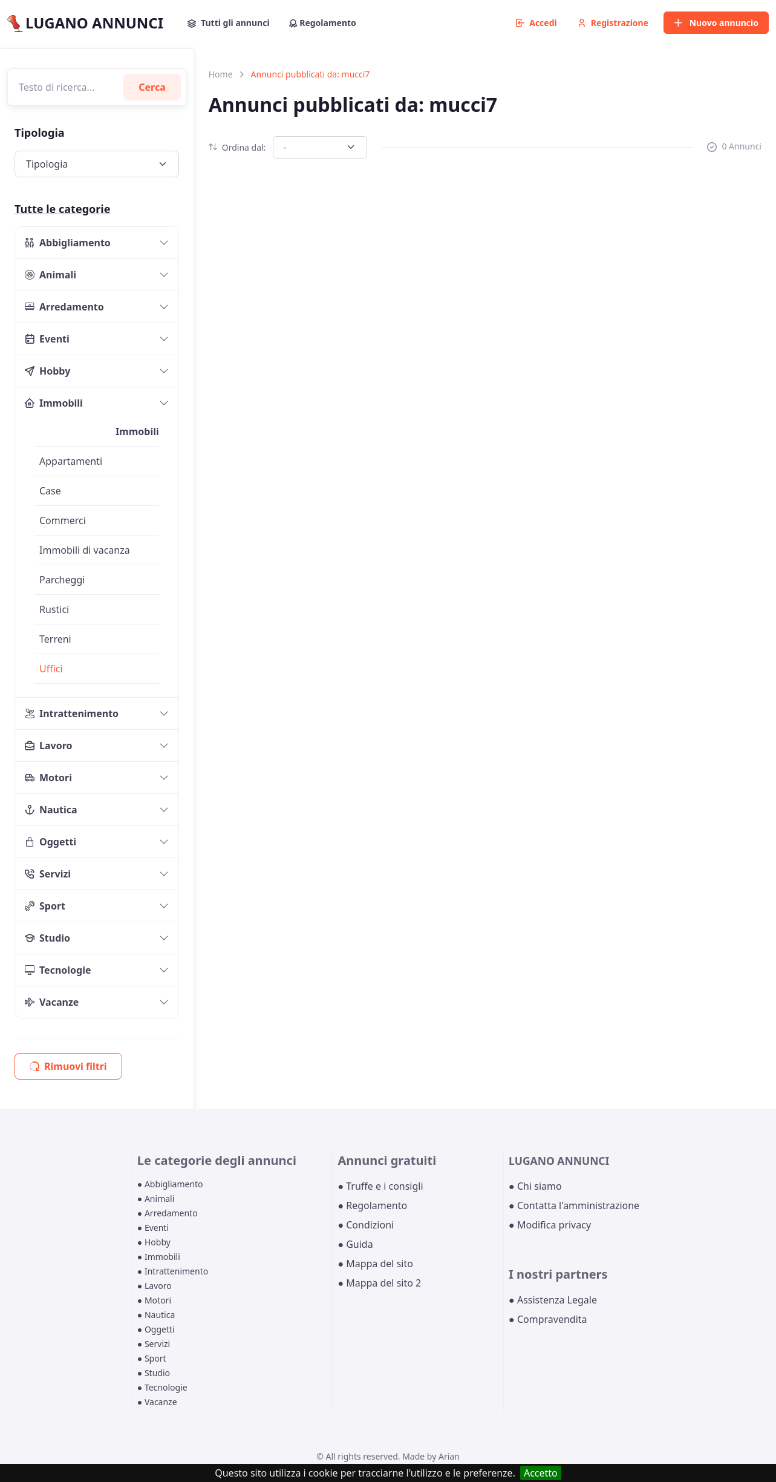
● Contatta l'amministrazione (574, 1205)
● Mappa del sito (375, 1263)
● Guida (355, 1244)
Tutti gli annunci (228, 22)
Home (221, 74)
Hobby (47, 371)
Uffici (51, 668)
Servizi (48, 873)
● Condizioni (365, 1224)
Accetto (541, 1473)
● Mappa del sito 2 (379, 1283)
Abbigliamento (68, 242)
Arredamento (64, 306)
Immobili (54, 403)
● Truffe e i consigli (380, 1186)
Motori (48, 777)
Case (50, 490)
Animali (50, 274)
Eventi (47, 339)
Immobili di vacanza (84, 550)
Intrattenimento (72, 713)
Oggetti (50, 841)
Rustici (54, 609)
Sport (45, 906)
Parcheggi (62, 579)
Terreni (55, 639)
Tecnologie (58, 970)
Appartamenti (70, 461)
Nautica (51, 809)
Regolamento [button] (322, 22)
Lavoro (49, 745)
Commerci (62, 520)
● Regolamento (372, 1205)
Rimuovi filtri (68, 1066)
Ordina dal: (237, 147)
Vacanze (52, 1002)
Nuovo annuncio (716, 22)
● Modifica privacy (550, 1224)
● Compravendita (548, 1319)
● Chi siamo (535, 1186)
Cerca (152, 87)
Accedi (536, 22)
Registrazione (613, 22)
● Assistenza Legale (553, 1300)
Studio (47, 938)
